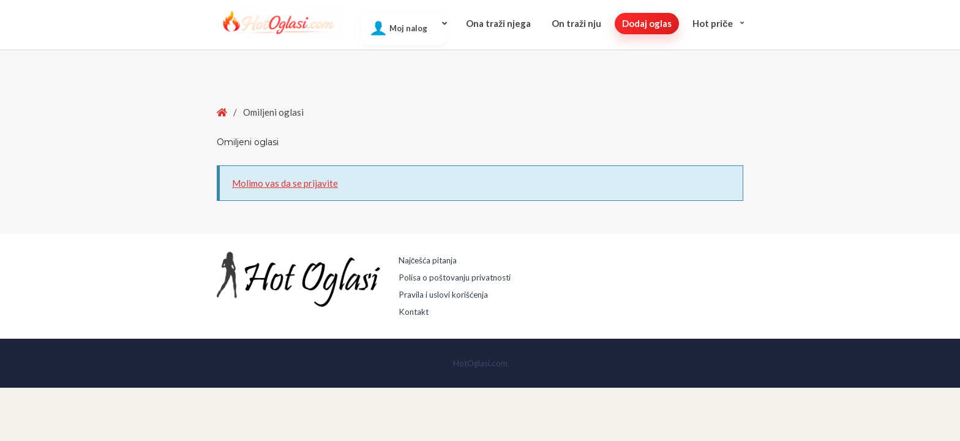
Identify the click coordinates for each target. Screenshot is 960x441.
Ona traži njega (498, 23)
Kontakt (414, 312)
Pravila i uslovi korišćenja (443, 295)
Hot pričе (712, 23)
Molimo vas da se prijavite (285, 183)
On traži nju (576, 23)
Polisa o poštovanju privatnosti (455, 277)
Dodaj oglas (647, 23)
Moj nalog (408, 28)
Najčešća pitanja (428, 260)
